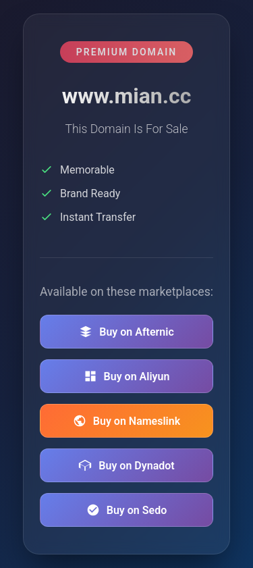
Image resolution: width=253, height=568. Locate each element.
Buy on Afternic (126, 331)
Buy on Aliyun (127, 376)
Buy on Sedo (126, 510)
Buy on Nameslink (126, 421)
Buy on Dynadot (126, 465)
